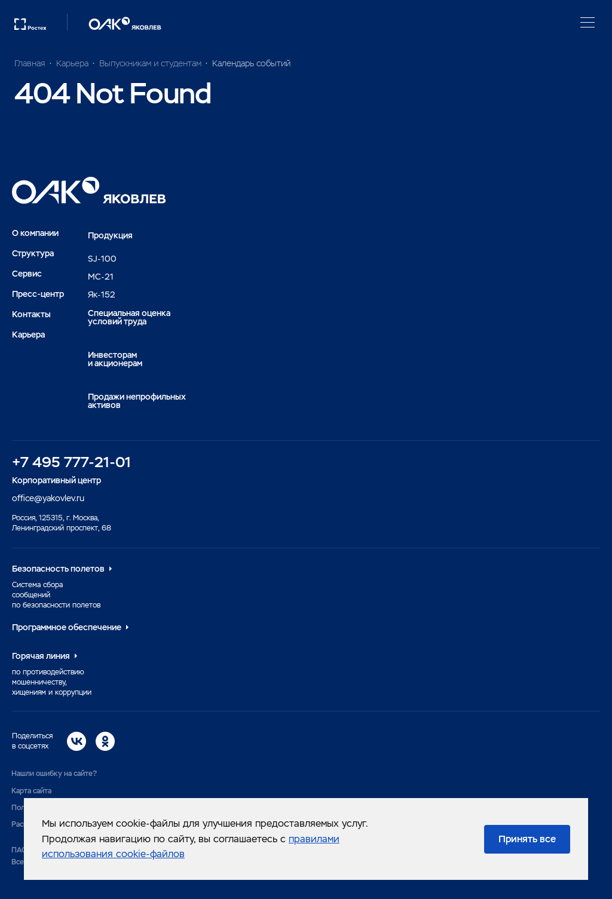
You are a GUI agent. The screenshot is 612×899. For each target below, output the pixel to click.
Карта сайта (31, 791)
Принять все (527, 839)
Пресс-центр (38, 294)
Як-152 (101, 294)
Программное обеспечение (66, 627)
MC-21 (101, 276)
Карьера (28, 334)
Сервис (27, 273)
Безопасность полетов (58, 568)
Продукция (110, 235)
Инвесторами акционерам (115, 359)
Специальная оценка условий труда (129, 317)
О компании (35, 233)
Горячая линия (41, 656)
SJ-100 (102, 258)
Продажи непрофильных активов (137, 400)
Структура (33, 253)
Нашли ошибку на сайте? (54, 773)
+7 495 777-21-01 (71, 462)
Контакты (31, 314)
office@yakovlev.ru (48, 498)
